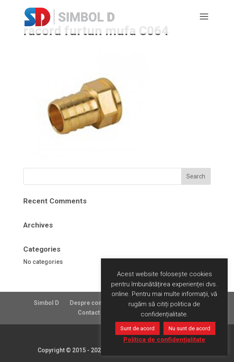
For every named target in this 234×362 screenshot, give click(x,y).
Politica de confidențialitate (164, 339)
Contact (89, 312)
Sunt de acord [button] (137, 328)
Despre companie (94, 302)
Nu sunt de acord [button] (189, 328)
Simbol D (46, 302)
